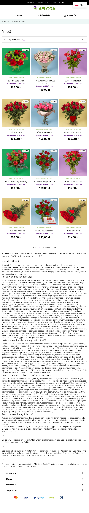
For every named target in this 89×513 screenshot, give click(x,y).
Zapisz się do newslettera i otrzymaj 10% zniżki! (44, 2)
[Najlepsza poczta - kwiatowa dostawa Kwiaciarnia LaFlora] (44, 8)
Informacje (44, 484)
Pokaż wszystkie (49, 247)
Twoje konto (44, 490)
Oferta (44, 478)
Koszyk (70, 15)
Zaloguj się (43, 15)
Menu (18, 15)
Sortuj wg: (8, 39)
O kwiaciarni (44, 473)
